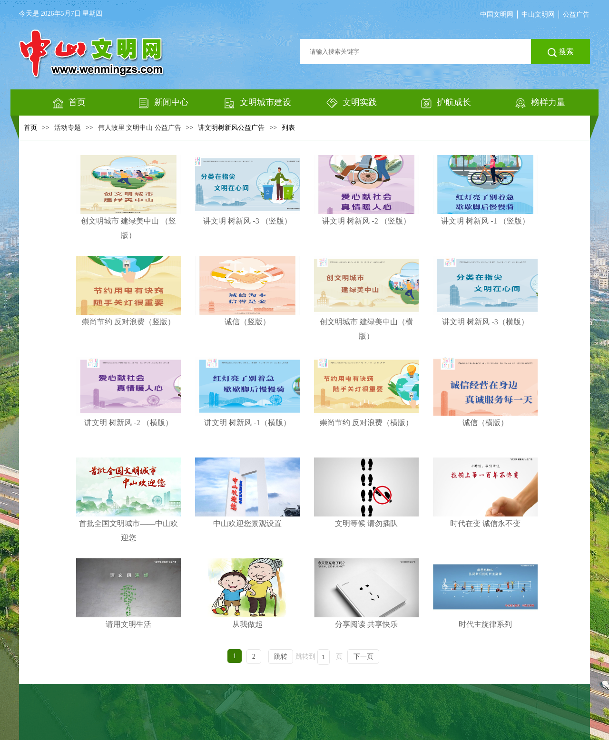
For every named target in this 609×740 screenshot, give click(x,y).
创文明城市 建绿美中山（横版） (366, 298)
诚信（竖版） (247, 291)
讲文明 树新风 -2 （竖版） (366, 190)
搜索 (561, 52)
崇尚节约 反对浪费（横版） (366, 392)
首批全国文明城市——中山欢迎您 (128, 500)
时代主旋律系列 (485, 593)
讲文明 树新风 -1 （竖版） (485, 190)
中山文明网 (538, 14)
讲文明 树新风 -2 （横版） (128, 392)
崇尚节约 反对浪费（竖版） (128, 291)
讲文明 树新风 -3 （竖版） (247, 190)
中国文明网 (496, 14)
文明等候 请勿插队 (366, 492)
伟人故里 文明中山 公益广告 (139, 127)
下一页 (363, 656)
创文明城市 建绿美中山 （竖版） (128, 197)
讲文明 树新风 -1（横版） (247, 392)
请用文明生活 (128, 593)
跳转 (280, 656)
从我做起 (247, 593)
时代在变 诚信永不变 (485, 492)
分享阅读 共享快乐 (366, 593)
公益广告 (576, 14)
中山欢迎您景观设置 (247, 492)
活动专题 (67, 127)
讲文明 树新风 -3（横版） (485, 291)
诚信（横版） (485, 392)
